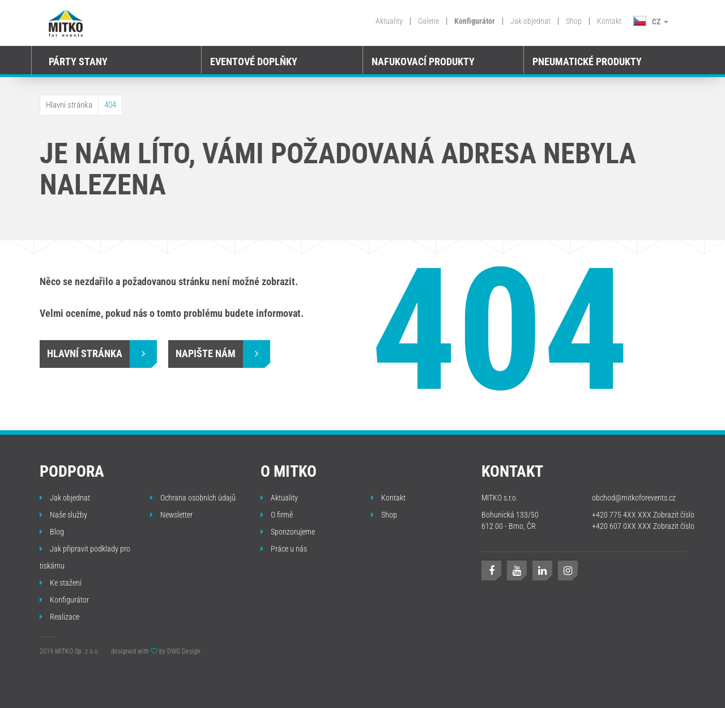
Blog (52, 531)
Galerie (428, 21)
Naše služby (63, 514)
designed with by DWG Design (156, 651)
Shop (574, 21)
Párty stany (78, 61)
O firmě (277, 514)
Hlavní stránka (69, 105)
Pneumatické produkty (587, 61)
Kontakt (609, 21)
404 (110, 105)
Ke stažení (61, 582)
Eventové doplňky (253, 61)
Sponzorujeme (288, 531)
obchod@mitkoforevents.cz (634, 497)
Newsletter (171, 514)
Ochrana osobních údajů (193, 497)
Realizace (59, 616)
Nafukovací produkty (423, 61)
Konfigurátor (474, 21)
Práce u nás (284, 548)
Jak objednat (530, 21)
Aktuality (389, 21)
